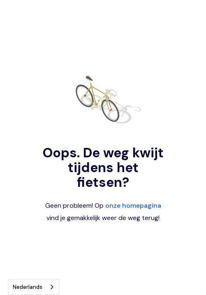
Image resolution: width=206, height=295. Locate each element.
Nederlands (27, 287)
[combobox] (33, 287)
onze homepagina (133, 205)
